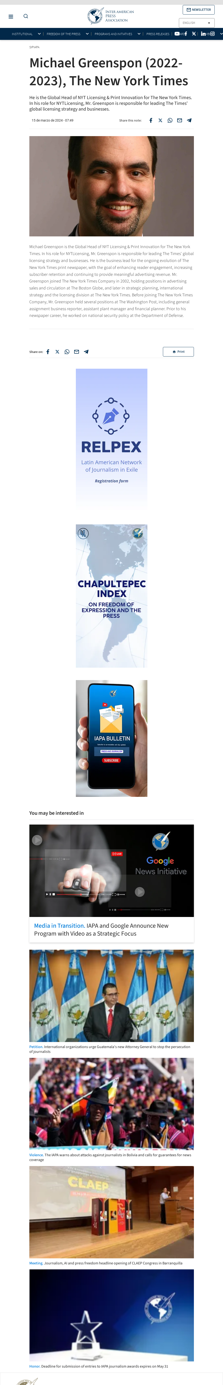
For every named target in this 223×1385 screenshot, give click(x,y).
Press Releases (157, 34)
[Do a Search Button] (24, 16)
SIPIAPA (34, 47)
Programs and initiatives (113, 34)
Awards (181, 34)
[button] (199, 10)
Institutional (22, 34)
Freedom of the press (63, 34)
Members (208, 34)
